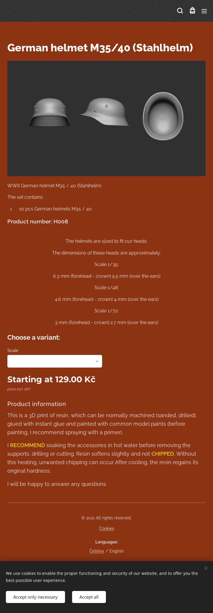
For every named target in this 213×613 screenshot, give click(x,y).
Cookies (106, 528)
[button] (180, 11)
